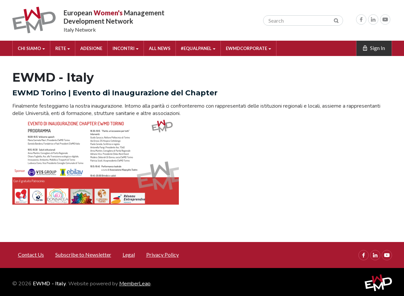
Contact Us (31, 254)
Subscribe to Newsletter (83, 254)
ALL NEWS (160, 48)
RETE (62, 48)
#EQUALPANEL (198, 48)
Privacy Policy (162, 254)
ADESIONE (91, 48)
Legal (129, 254)
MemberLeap (135, 283)
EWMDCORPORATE (248, 48)
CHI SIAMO (31, 48)
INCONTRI (126, 48)
